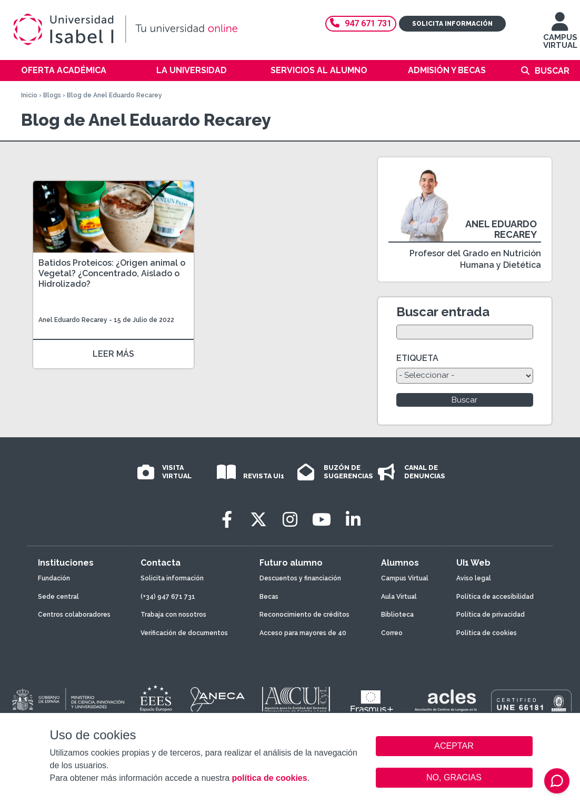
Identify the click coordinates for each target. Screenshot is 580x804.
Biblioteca (397, 614)
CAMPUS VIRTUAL (560, 35)
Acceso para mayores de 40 (302, 633)
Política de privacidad (490, 614)
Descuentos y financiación (300, 578)
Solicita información (452, 23)
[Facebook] (227, 519)
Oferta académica (63, 70)
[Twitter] (258, 519)
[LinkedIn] (353, 519)
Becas (268, 596)
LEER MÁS (113, 354)
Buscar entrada (442, 311)
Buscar (552, 71)
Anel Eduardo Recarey (72, 320)
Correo (392, 633)
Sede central (58, 596)
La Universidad (191, 70)
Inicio (29, 95)
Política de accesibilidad (495, 596)
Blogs (52, 95)
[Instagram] (290, 519)
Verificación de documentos (184, 633)
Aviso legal (473, 578)
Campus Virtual (404, 578)
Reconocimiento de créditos (304, 614)
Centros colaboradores (74, 614)
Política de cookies (486, 633)
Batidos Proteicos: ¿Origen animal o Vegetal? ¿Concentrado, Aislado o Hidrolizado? (111, 273)
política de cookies (269, 777)
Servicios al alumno (319, 70)
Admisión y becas (447, 70)
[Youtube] (321, 519)
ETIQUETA (417, 358)
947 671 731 (361, 23)
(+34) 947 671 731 (168, 596)
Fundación (54, 578)
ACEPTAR (454, 746)
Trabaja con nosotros (173, 614)
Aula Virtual (399, 596)
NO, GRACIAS (454, 777)
